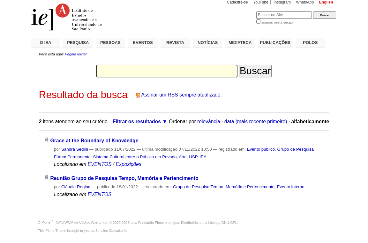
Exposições (128, 164)
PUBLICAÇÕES (275, 42)
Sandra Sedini (74, 149)
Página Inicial (75, 54)
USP (193, 156)
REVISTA (175, 42)
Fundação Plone (151, 222)
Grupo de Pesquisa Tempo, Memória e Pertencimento (223, 186)
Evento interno (290, 186)
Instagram (282, 2)
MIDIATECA (240, 42)
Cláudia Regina (75, 186)
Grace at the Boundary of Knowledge (94, 140)
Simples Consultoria (111, 230)
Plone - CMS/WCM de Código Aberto (71, 222)
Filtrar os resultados (137, 121)
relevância (208, 121)
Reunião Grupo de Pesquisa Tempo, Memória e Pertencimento (124, 178)
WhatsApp (305, 2)
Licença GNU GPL (222, 222)
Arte (183, 156)
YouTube (260, 2)
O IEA (45, 42)
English (326, 2)
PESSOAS (110, 42)
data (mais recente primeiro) (255, 121)
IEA (203, 156)
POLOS (310, 42)
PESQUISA (78, 42)
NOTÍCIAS (208, 42)
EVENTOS (143, 42)
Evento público (261, 149)
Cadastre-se (237, 2)
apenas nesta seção (277, 22)
